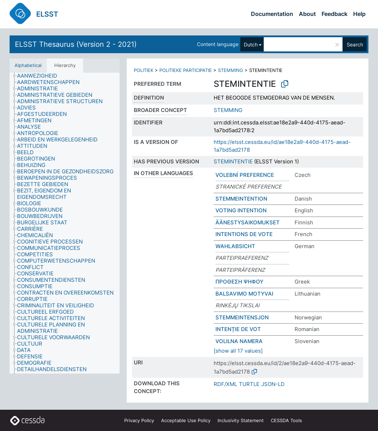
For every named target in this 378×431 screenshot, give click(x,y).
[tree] (65, 223)
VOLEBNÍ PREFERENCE (244, 175)
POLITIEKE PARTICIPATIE (185, 70)
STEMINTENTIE (233, 161)
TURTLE (249, 384)
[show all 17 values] (238, 350)
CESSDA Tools (286, 420)
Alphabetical (28, 65)
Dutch (251, 44)
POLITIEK (143, 70)
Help (359, 13)
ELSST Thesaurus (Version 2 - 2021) (76, 44)
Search (355, 44)
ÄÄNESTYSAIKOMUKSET (247, 222)
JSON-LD (273, 384)
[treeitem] (40, 76)
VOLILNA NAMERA (239, 341)
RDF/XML (225, 384)
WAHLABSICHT (235, 246)
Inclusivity (241, 420)
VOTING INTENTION (241, 210)
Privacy (139, 420)
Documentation (272, 13)
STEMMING (230, 70)
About (307, 13)
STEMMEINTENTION (241, 198)
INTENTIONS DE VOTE (244, 234)
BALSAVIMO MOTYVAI (244, 293)
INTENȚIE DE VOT (238, 329)
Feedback (334, 13)
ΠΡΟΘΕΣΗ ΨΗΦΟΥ (239, 281)
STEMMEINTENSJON (242, 317)
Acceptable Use (185, 420)
